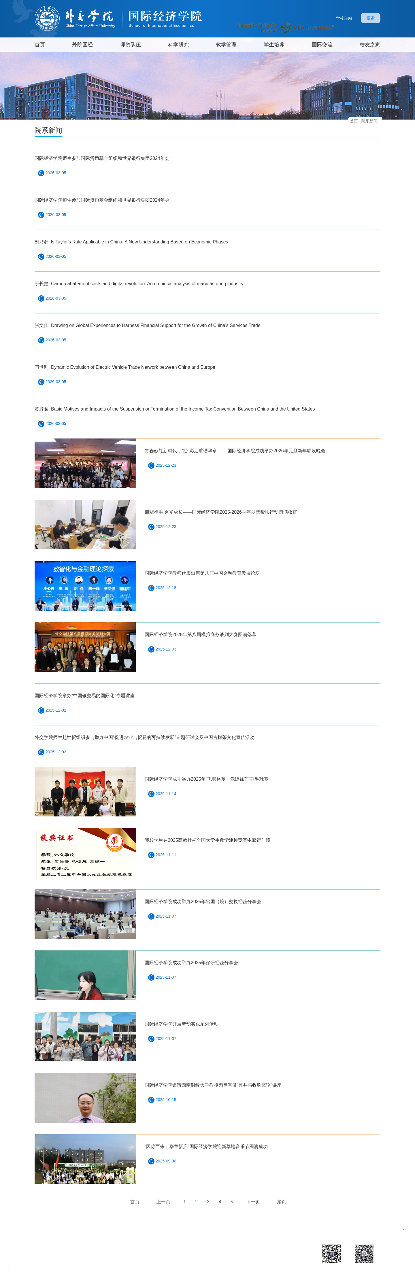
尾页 (281, 1201)
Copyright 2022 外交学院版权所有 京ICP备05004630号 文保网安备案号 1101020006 (174, 1275)
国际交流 (322, 45)
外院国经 (82, 45)
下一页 (253, 1201)
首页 (40, 45)
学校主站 (344, 18)
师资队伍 (130, 45)
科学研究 (178, 45)
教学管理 (226, 45)
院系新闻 (369, 121)
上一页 (163, 1201)
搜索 (371, 18)
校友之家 (370, 45)
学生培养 (274, 45)
